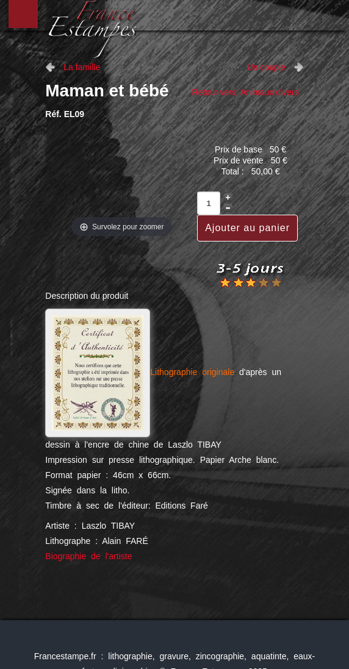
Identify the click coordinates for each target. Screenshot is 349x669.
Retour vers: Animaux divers (245, 92)
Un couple (266, 67)
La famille (81, 67)
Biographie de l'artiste (88, 556)
